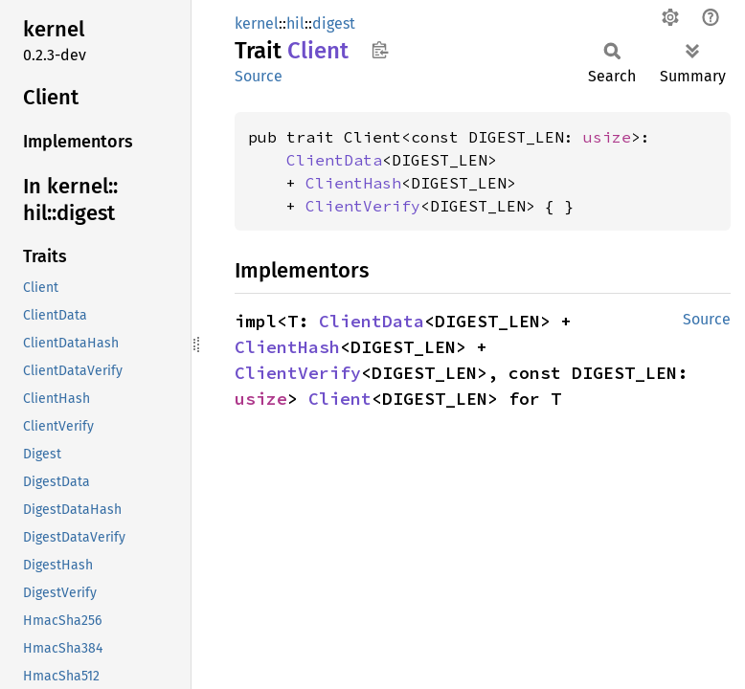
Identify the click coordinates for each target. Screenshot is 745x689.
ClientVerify (362, 205)
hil (295, 23)
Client (340, 399)
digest (333, 23)
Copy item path (379, 49)
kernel (257, 23)
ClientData (334, 159)
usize (607, 136)
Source (258, 76)
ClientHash (353, 182)
